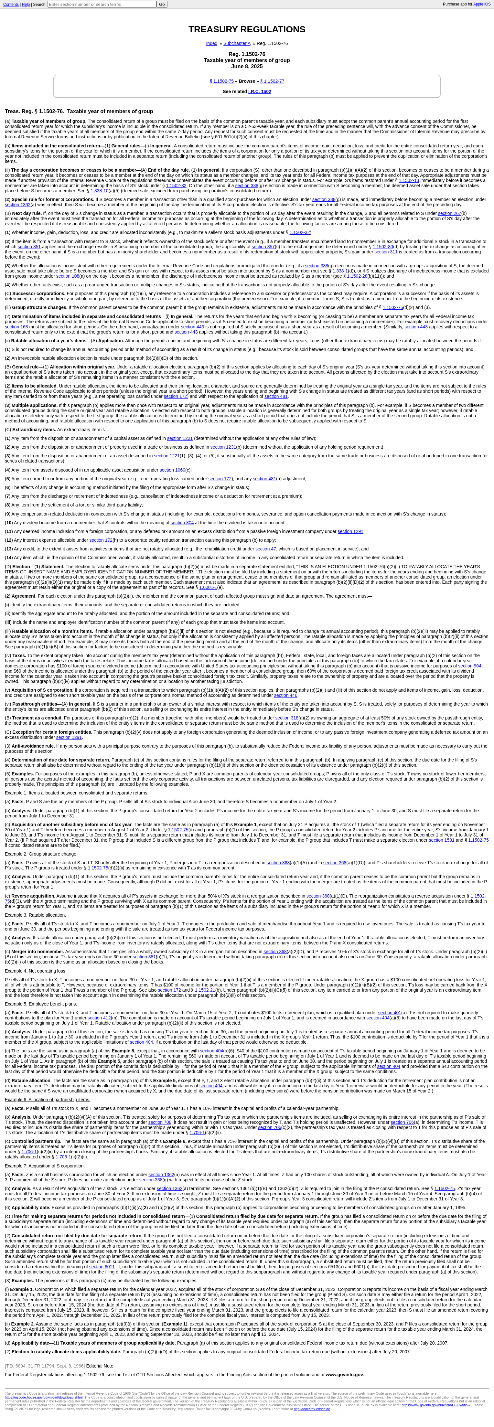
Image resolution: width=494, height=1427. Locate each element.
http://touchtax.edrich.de (312, 1409)
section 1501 (441, 840)
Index (211, 43)
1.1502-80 (383, 246)
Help (26, 4)
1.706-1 (197, 1132)
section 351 (29, 246)
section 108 (68, 276)
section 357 (263, 246)
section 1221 (180, 438)
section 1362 (17, 204)
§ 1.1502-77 (272, 81)
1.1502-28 (357, 276)
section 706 (402, 1122)
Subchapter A (236, 43)
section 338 (246, 185)
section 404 (378, 1017)
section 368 (278, 862)
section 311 (386, 251)
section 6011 (102, 1266)
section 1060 (172, 470)
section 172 (175, 396)
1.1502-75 (393, 307)
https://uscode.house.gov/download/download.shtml (44, 1397)
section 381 (144, 956)
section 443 (192, 326)
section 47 (265, 548)
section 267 (449, 213)
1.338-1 (340, 270)
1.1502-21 (205, 990)
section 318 (286, 717)
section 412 (99, 1017)
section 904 (469, 665)
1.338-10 (99, 190)
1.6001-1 (208, 587)
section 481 (276, 396)
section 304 (182, 522)
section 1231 (223, 447)
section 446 (285, 695)
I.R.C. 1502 (259, 91)
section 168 (16, 326)
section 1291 (350, 531)
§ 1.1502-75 (221, 81)
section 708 (160, 1122)
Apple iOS (482, 4)
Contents (11, 4)
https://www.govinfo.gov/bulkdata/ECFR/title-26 (437, 1405)
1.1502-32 (176, 185)
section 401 (389, 1012)
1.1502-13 (409, 180)
